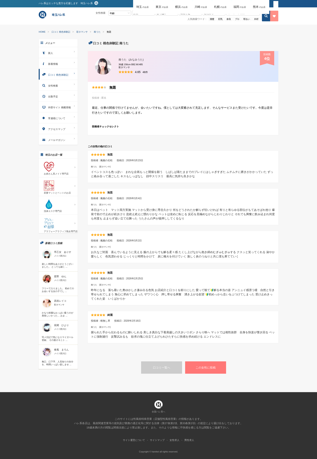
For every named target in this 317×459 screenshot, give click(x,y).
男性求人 (189, 440)
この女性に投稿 (206, 367)
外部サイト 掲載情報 (58, 107)
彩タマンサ (82, 32)
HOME (42, 32)
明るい (246, 19)
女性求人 (174, 440)
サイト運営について (134, 440)
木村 (256, 19)
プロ (237, 19)
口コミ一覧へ (161, 367)
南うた (97, 32)
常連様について (58, 117)
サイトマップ (157, 440)
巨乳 (220, 19)
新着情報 (58, 63)
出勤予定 (58, 96)
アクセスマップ (58, 128)
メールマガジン (58, 139)
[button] (143, 4)
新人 (58, 52)
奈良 (228, 19)
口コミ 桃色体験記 (61, 32)
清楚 (212, 19)
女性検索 (58, 85)
